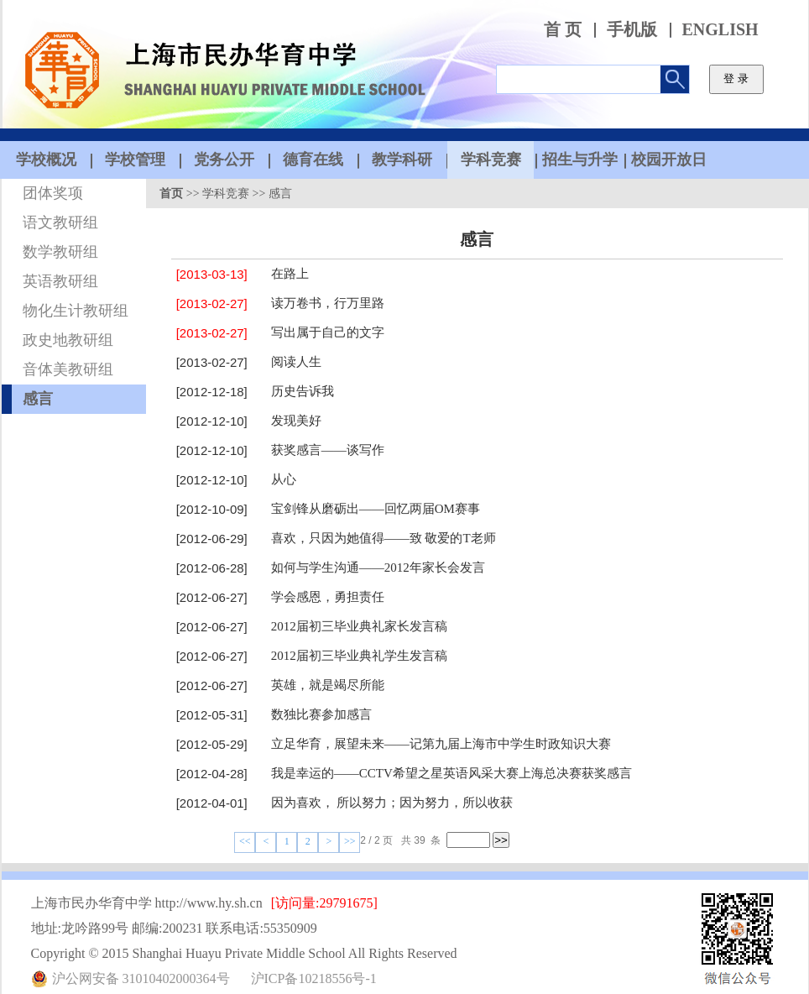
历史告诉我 (302, 391)
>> (350, 841)
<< (245, 841)
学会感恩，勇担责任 (327, 597)
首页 (171, 193)
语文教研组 (60, 222)
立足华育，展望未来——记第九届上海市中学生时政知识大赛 (441, 744)
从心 (283, 479)
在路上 (290, 273)
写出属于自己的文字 (327, 332)
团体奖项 (53, 193)
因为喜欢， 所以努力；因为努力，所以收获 (392, 802)
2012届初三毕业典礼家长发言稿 (359, 626)
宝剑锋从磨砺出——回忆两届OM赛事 (375, 508)
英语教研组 (60, 281)
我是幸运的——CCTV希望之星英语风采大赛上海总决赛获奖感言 (451, 773)
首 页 (563, 30)
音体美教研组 (68, 369)
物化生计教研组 (75, 310)
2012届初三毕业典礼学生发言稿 (359, 655)
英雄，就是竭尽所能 (327, 685)
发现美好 (296, 420)
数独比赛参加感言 (321, 714)
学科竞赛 (225, 193)
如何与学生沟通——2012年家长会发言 (378, 567)
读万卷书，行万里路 (327, 303)
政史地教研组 (68, 340)
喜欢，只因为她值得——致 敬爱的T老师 (383, 538)
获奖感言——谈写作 (327, 450)
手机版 (632, 30)
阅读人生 (296, 362)
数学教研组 (60, 251)
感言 (38, 398)
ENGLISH (720, 30)
